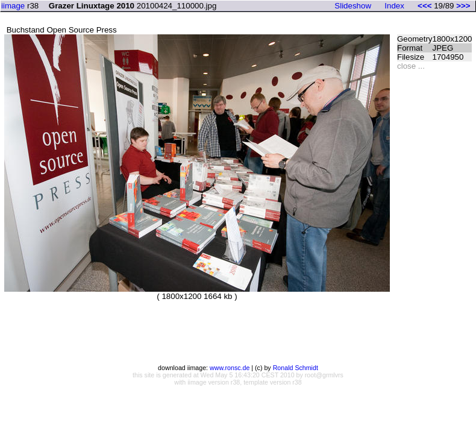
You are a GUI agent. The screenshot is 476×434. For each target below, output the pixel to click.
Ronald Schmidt (295, 367)
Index (394, 5)
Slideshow (352, 5)
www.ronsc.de (229, 367)
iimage (13, 5)
